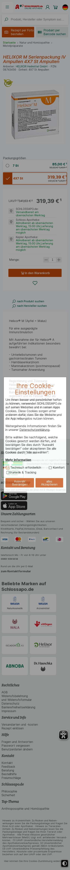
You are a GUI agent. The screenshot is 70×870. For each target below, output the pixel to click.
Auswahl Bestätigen (19, 482)
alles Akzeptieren (49, 482)
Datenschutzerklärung (34, 430)
